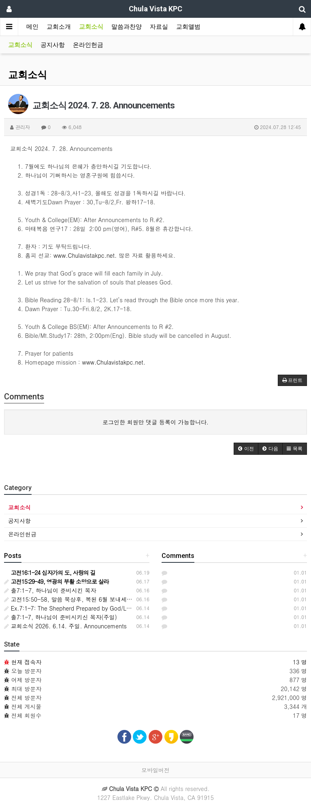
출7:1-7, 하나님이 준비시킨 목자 (50, 590)
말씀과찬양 (126, 26)
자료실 (159, 26)
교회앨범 (188, 26)
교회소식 (91, 26)
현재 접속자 (26, 662)
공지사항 (52, 45)
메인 (32, 26)
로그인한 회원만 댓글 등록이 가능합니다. (155, 422)
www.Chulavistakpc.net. (85, 255)
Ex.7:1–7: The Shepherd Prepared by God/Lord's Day (77, 608)
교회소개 (59, 26)
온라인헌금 (88, 45)
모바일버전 (155, 770)
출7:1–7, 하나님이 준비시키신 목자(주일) (60, 617)
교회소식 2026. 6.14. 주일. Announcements (65, 626)
